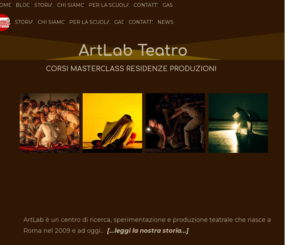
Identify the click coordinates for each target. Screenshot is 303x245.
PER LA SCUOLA (89, 22)
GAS (119, 22)
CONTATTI (141, 22)
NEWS (165, 22)
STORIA (24, 22)
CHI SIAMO (51, 22)
